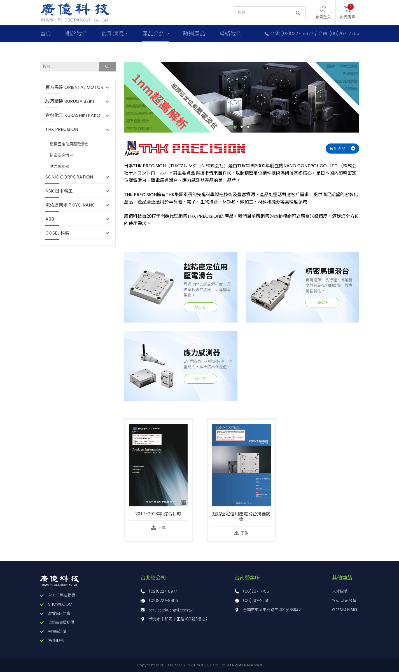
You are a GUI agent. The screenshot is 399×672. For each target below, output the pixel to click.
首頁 (45, 34)
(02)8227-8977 (163, 591)
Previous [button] (120, 97)
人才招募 (340, 591)
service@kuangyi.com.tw (171, 610)
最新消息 (113, 34)
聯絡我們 (230, 34)
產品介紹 (153, 34)
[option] (241, 97)
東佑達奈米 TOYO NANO (70, 205)
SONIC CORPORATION (69, 177)
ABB (52, 219)
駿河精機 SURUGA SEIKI (69, 101)
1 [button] (235, 127)
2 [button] (242, 127)
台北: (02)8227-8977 (291, 33)
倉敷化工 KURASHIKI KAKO (72, 115)
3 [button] (248, 127)
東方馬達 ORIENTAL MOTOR (74, 87)
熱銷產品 (194, 34)
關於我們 (76, 34)
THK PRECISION (64, 129)
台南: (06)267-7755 (338, 33)
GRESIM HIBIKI (344, 610)
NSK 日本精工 (59, 191)
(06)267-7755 (256, 591)
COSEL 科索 (57, 233)
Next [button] (363, 97)
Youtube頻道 (344, 600)
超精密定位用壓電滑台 (69, 144)
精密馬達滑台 (61, 155)
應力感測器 (59, 166)
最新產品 (338, 148)
